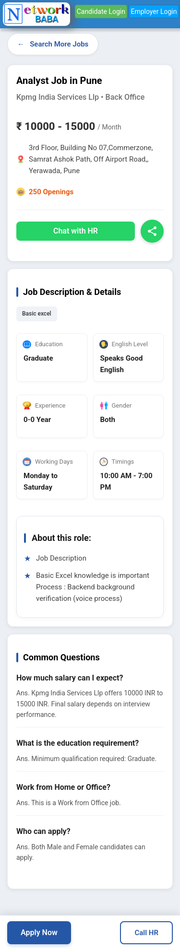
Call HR (146, 932)
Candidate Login (101, 11)
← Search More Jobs (52, 44)
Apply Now (39, 932)
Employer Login (154, 11)
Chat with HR (75, 230)
